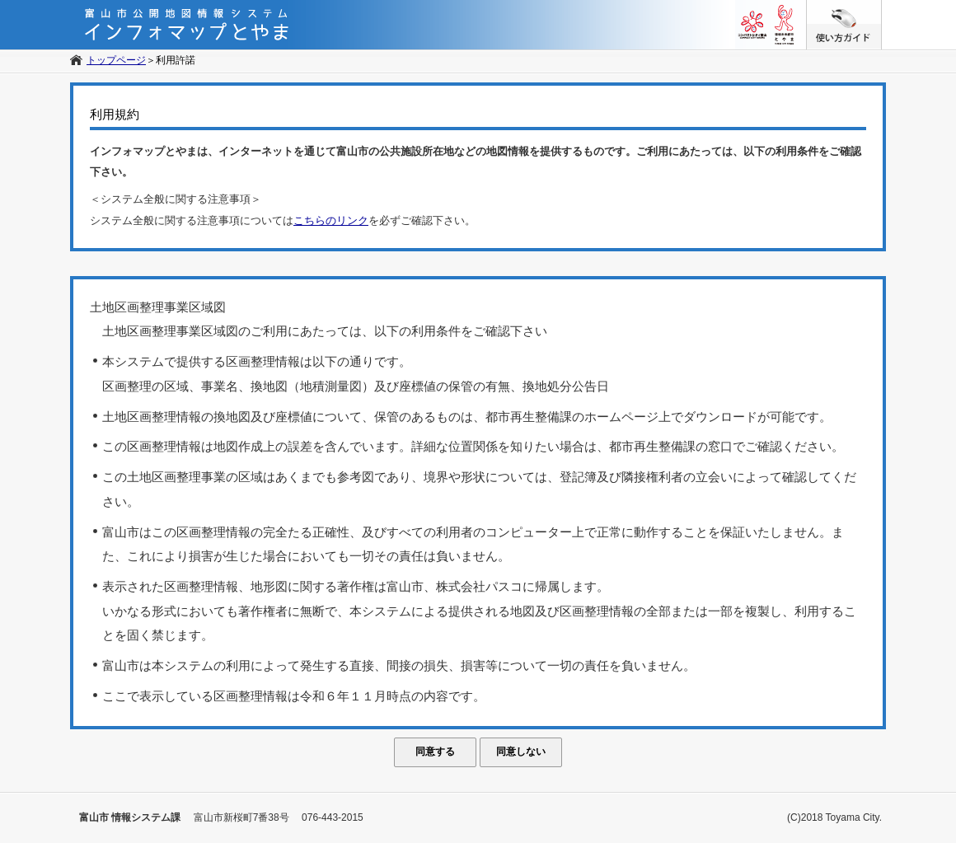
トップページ (116, 60)
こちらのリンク (330, 220)
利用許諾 (175, 60)
